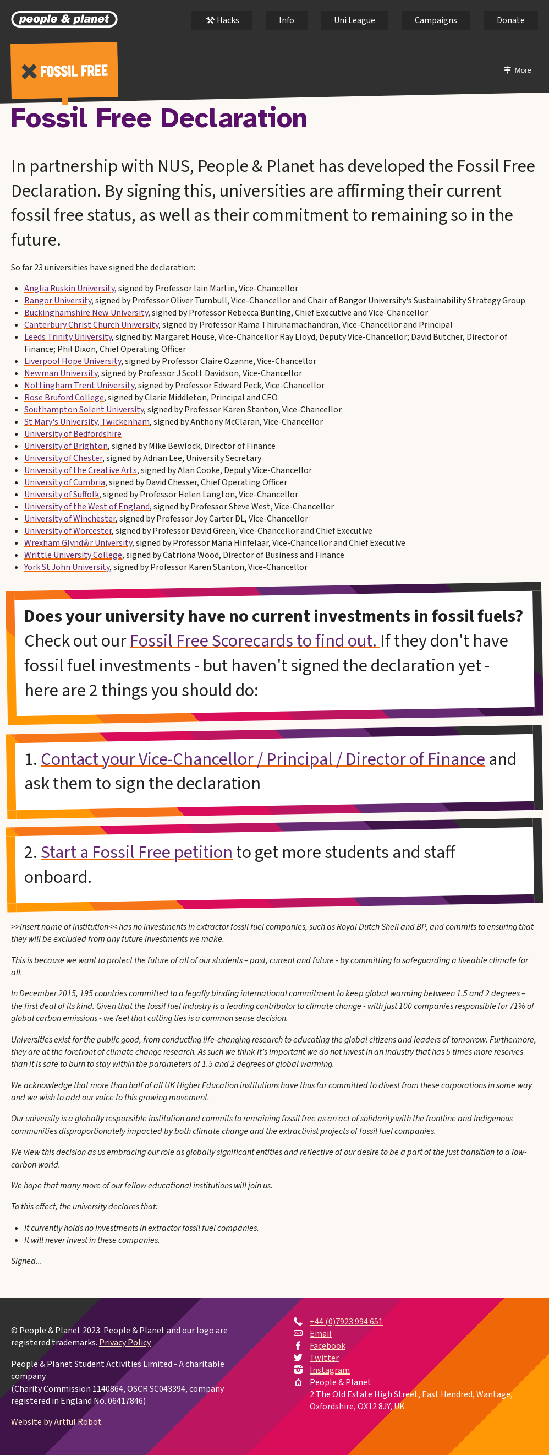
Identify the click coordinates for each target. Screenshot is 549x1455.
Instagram (330, 1370)
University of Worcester (68, 531)
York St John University (66, 567)
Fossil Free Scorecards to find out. (255, 641)
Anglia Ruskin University (69, 289)
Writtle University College (73, 555)
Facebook (327, 1346)
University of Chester (63, 458)
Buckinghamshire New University (86, 313)
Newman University (60, 373)
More (525, 70)
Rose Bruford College (64, 398)
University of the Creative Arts (80, 470)
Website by (56, 1422)
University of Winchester (70, 519)
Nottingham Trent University (79, 385)
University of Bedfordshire (73, 434)
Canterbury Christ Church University (91, 325)
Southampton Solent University (84, 410)
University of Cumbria (64, 482)
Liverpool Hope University (72, 361)
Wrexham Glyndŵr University (78, 543)
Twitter (324, 1358)
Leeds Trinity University (68, 337)
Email (321, 1334)
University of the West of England (87, 507)
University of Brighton (66, 446)
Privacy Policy (125, 1343)
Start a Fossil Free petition (137, 852)
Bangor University (57, 301)
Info (286, 20)
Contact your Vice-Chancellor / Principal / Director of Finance (263, 759)
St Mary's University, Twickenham (87, 422)
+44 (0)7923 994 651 (346, 1322)
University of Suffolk (61, 494)
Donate (511, 20)
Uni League (354, 20)
